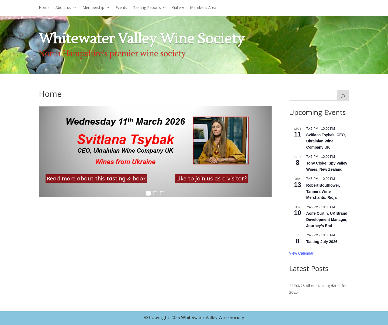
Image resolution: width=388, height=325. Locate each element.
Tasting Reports (147, 8)
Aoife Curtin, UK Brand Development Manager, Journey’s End (327, 219)
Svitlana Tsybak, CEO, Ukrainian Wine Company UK (326, 141)
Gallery (178, 8)
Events (121, 8)
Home (44, 8)
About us (63, 8)
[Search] (343, 95)
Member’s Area (203, 8)
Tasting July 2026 (322, 242)
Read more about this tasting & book (96, 178)
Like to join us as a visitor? (211, 178)
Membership (93, 8)
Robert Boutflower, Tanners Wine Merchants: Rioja (323, 191)
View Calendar (301, 253)
